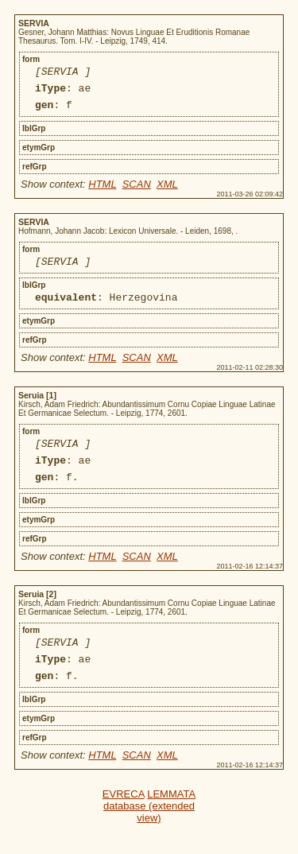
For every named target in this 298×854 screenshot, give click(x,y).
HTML (102, 191)
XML (167, 191)
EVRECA (124, 820)
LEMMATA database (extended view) (149, 832)
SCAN (136, 191)
